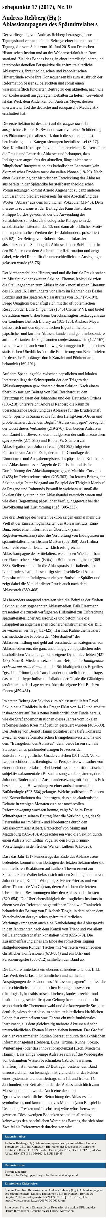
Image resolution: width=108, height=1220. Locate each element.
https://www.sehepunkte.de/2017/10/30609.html (35, 1200)
